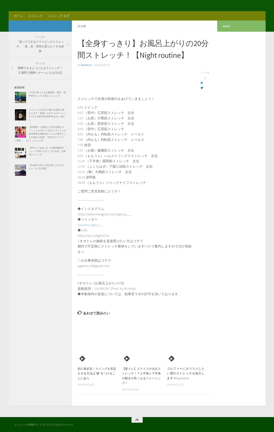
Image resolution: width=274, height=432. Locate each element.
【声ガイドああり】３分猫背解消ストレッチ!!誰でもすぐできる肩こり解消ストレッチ (47, 151)
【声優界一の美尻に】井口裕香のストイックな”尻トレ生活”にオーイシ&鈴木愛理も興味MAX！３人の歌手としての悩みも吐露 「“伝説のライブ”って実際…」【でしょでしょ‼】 (40, 134)
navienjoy (87, 65)
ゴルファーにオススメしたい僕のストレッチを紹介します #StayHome (186, 373)
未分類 (81, 26)
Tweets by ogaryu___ (92, 224)
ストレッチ (35, 16)
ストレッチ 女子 (59, 16)
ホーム (18, 16)
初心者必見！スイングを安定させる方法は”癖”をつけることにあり (97, 373)
